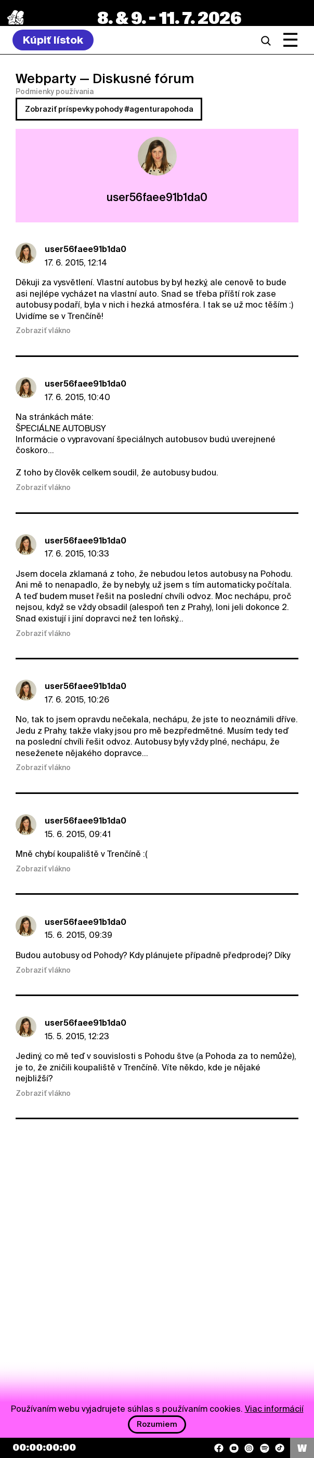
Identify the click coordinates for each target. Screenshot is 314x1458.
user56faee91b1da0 (85, 249)
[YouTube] (234, 1448)
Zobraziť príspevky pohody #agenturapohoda (109, 109)
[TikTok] (279, 1448)
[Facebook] (219, 1448)
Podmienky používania (55, 91)
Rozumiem (157, 1424)
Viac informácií (274, 1409)
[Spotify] (264, 1448)
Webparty (46, 78)
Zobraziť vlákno (43, 330)
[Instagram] (249, 1448)
